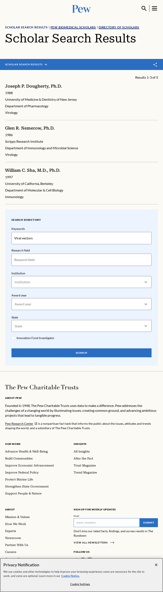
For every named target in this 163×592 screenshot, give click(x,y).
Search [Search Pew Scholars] (81, 353)
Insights (80, 444)
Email (76, 516)
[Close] (156, 565)
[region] (81, 575)
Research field (20, 250)
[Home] (41, 387)
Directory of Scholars (119, 27)
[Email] (107, 523)
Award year (19, 295)
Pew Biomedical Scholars (73, 27)
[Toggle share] (155, 64)
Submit (148, 523)
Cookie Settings (80, 584)
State (14, 318)
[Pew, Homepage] (81, 8)
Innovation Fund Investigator (36, 338)
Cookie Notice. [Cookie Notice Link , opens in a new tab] (70, 576)
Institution (18, 273)
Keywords (18, 228)
